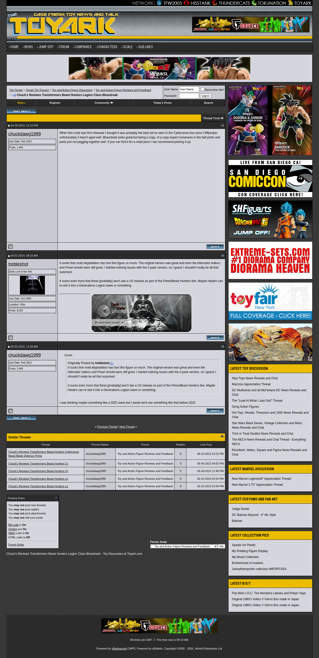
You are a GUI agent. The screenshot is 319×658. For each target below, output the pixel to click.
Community (103, 102)
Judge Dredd (240, 509)
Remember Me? (213, 89)
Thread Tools (211, 118)
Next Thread (127, 426)
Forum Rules (16, 544)
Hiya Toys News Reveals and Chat (255, 378)
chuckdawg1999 (24, 133)
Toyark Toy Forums (37, 90)
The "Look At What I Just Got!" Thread (257, 400)
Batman (237, 521)
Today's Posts (163, 102)
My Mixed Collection (245, 557)
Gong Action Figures (245, 406)
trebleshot (18, 264)
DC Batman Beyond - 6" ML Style (254, 515)
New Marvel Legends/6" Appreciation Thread (261, 478)
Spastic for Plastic (243, 545)
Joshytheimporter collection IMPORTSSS (259, 569)
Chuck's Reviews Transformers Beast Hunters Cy (38, 463)
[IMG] (11, 533)
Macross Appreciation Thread (251, 384)
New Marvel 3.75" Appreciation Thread (257, 484)
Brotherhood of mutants (247, 563)
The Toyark (16, 90)
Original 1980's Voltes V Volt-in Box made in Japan (265, 599)
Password (170, 95)
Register (55, 102)
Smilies (12, 529)
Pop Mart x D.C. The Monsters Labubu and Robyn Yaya (269, 593)
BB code (13, 524)
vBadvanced (119, 648)
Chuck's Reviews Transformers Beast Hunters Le (38, 478)
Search (208, 102)
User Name (171, 89)
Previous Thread (107, 426)
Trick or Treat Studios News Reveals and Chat (262, 433)
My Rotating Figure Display (250, 551)
